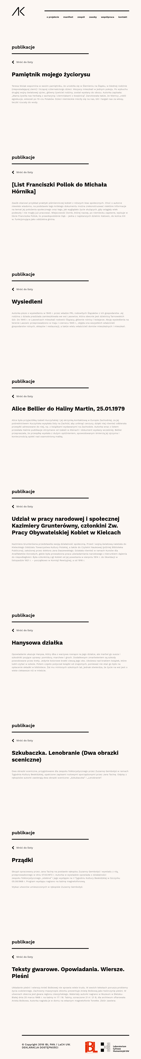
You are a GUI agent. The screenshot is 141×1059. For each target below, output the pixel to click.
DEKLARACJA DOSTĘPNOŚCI (40, 1047)
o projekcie (53, 17)
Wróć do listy (24, 62)
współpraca (107, 17)
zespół (81, 17)
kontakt (122, 17)
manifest (68, 17)
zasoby (93, 17)
